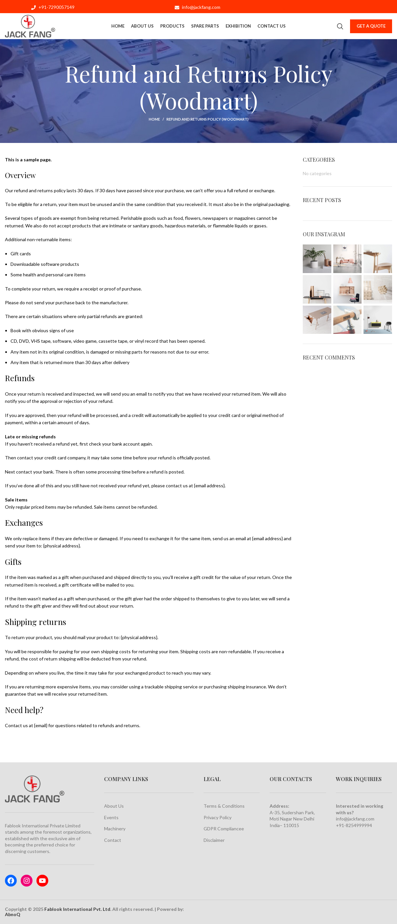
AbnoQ (12, 914)
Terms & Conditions (224, 806)
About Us (114, 806)
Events (111, 817)
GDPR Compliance (222, 828)
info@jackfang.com (355, 818)
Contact (112, 840)
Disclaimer (214, 840)
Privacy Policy (218, 817)
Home (154, 119)
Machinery (114, 828)
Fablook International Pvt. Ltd (77, 909)
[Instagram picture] (317, 258)
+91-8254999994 (354, 825)
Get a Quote (371, 26)
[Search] (340, 26)
